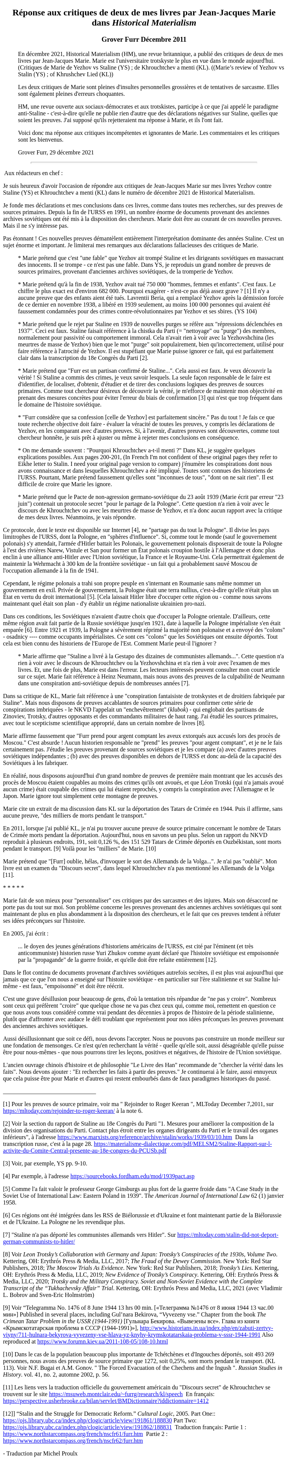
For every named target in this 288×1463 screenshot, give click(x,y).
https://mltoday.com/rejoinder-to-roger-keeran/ (59, 1111)
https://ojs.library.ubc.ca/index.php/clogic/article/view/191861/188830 (87, 1420)
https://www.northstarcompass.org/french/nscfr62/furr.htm (73, 1440)
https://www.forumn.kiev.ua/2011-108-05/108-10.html (103, 1341)
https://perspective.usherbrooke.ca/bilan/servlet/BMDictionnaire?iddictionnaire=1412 (105, 1401)
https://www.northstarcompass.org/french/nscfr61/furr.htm (73, 1434)
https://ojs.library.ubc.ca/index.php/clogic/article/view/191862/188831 (87, 1427)
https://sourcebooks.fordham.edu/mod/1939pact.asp (132, 1176)
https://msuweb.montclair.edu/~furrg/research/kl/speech (116, 1394)
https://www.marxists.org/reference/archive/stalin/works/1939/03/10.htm (144, 1137)
